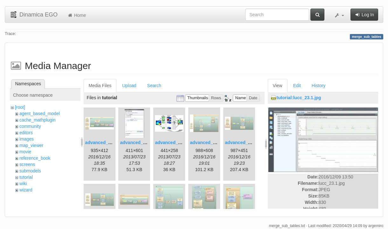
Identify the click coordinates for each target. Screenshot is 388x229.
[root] (20, 107)
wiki (23, 183)
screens (27, 164)
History (319, 85)
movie (25, 151)
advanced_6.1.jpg (243, 142)
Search (154, 85)
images (26, 139)
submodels (30, 170)
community (30, 126)
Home (76, 15)
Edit (297, 85)
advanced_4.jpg (206, 142)
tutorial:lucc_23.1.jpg (299, 97)
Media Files (100, 85)
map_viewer (31, 145)
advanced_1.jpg (102, 142)
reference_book (34, 158)
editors (26, 132)
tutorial (26, 177)
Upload (129, 85)
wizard (25, 189)
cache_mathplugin (37, 119)
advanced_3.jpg (171, 142)
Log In (364, 14)
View (277, 85)
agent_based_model (39, 113)
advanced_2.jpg (136, 142)
